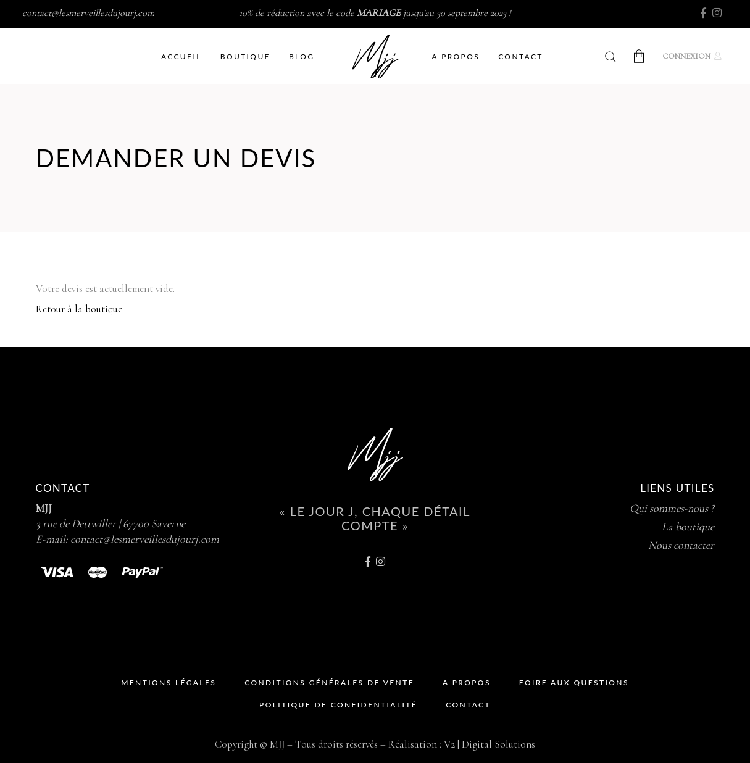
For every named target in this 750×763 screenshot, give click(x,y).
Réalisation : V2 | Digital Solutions (461, 744)
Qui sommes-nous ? (672, 508)
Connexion (686, 56)
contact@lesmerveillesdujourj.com (88, 13)
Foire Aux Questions (574, 682)
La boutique (688, 526)
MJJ (44, 508)
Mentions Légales (168, 682)
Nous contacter (681, 545)
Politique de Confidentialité (338, 704)
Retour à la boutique (79, 308)
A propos (467, 682)
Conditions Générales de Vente (329, 682)
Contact (468, 704)
